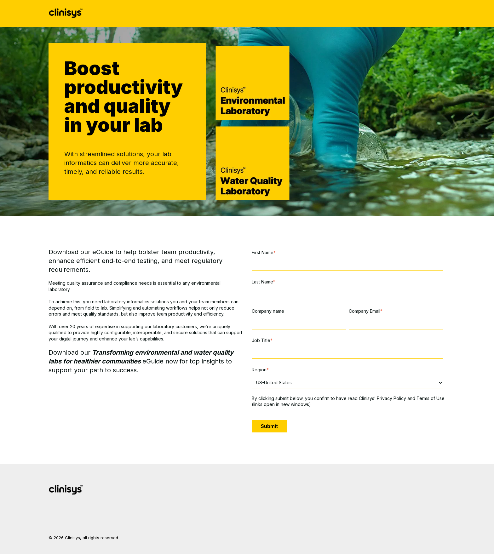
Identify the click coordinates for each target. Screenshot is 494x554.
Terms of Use (430, 398)
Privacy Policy (391, 398)
